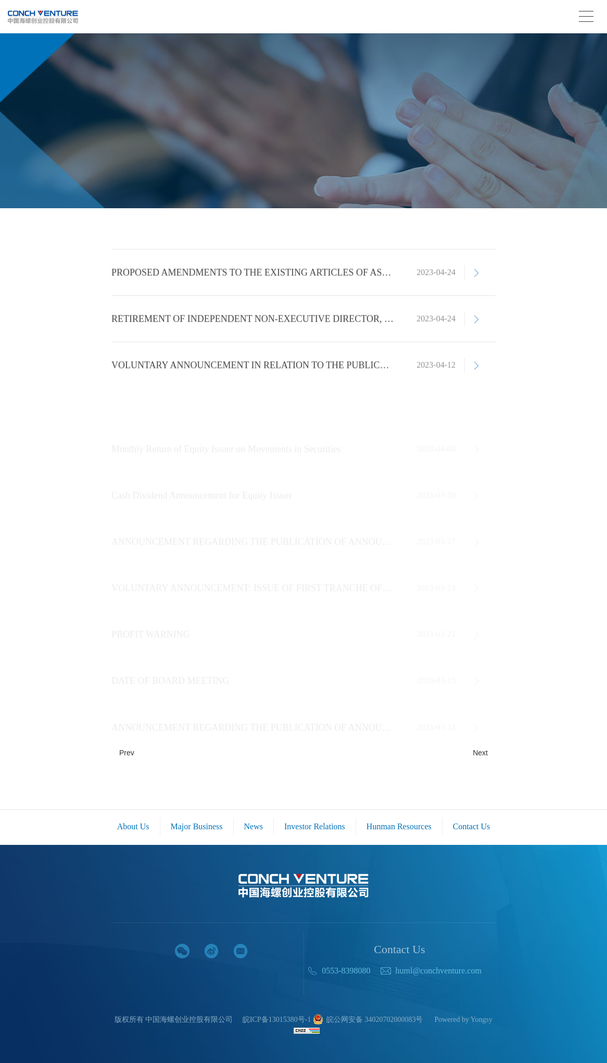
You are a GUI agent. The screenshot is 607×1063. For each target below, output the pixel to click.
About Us (133, 826)
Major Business (197, 826)
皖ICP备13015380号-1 (277, 1019)
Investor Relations (314, 826)
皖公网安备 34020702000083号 (368, 1020)
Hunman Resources (399, 826)
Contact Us (471, 826)
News (253, 826)
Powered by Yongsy (463, 1019)
